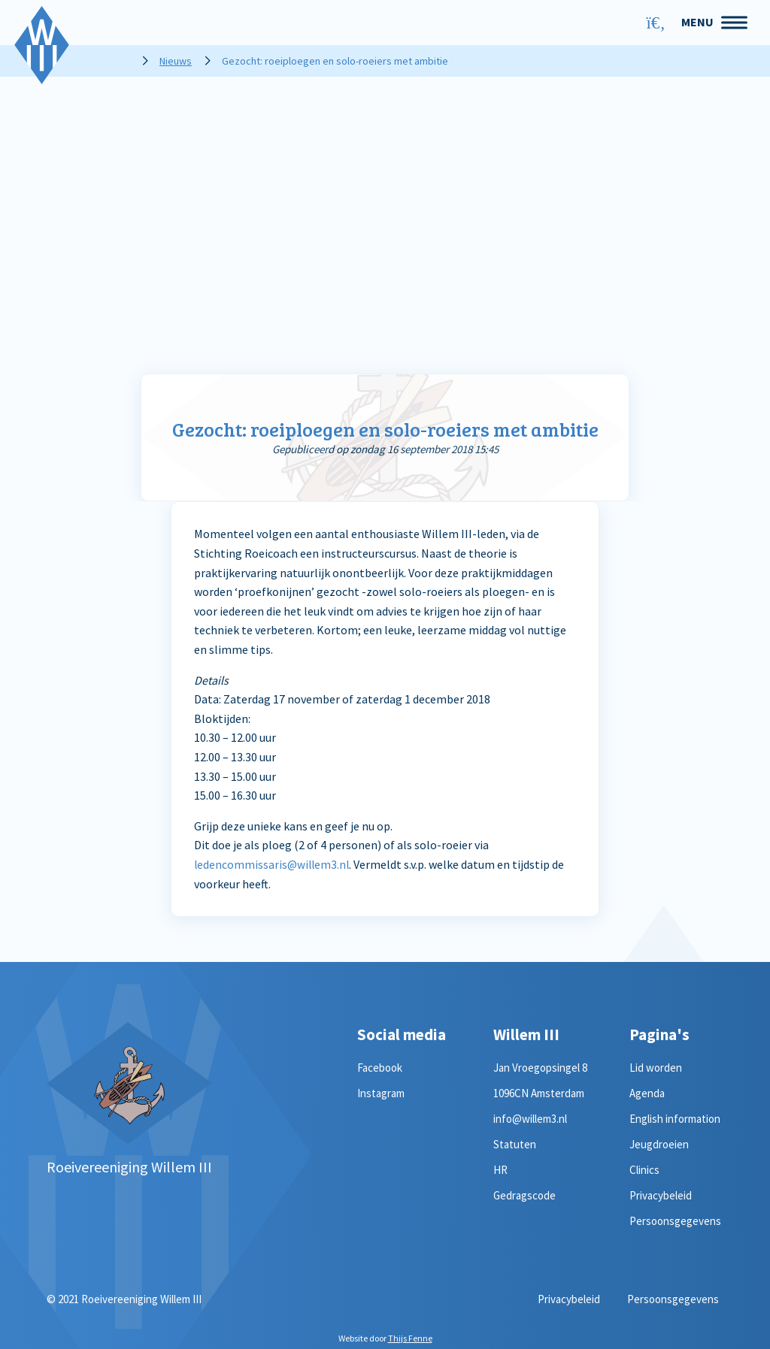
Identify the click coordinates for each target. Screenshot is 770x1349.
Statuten (514, 1144)
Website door (385, 1338)
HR (500, 1170)
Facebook (379, 1067)
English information (674, 1119)
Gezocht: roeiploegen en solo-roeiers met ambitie (385, 429)
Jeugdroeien (659, 1144)
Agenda (647, 1093)
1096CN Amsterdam (538, 1093)
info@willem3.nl (530, 1119)
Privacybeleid (660, 1195)
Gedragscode (524, 1195)
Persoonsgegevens (675, 1221)
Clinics (644, 1170)
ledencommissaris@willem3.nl (273, 864)
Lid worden (655, 1067)
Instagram (381, 1093)
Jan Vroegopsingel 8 (540, 1067)
